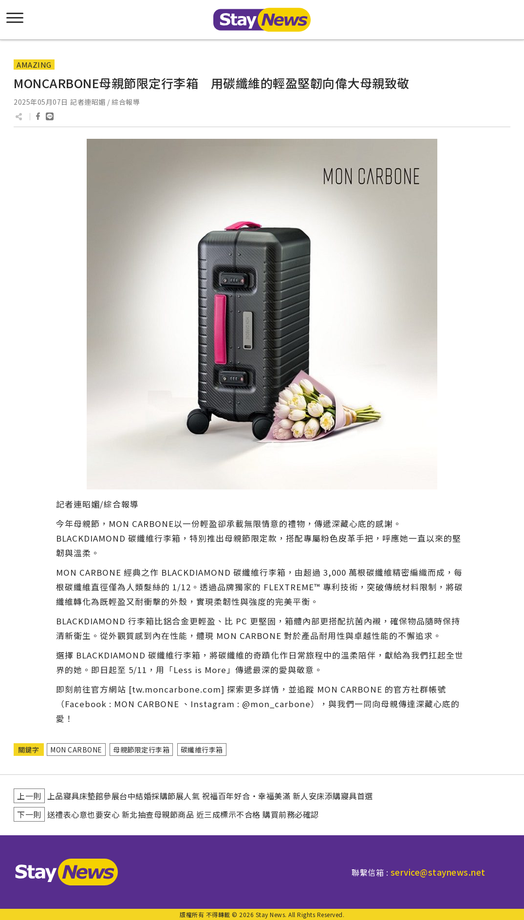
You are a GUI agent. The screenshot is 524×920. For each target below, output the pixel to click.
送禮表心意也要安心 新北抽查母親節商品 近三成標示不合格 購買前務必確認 (183, 814)
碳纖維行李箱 (202, 749)
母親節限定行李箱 (141, 749)
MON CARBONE (76, 749)
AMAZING (34, 64)
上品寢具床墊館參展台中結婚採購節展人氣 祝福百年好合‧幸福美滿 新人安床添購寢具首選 (210, 796)
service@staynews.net (438, 872)
